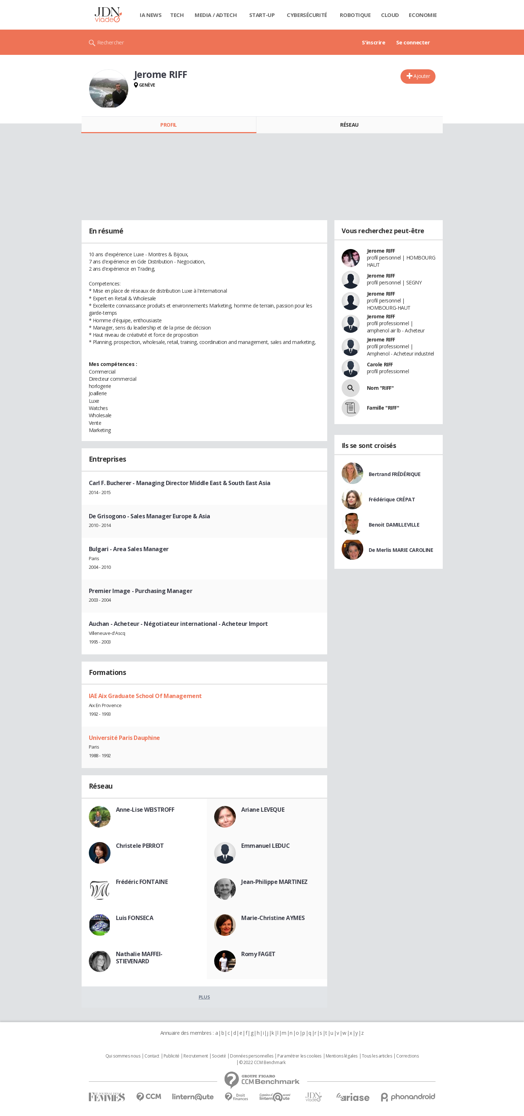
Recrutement (195, 1056)
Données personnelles (251, 1056)
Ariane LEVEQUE (262, 810)
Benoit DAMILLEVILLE (394, 524)
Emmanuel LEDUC (265, 846)
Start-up (262, 14)
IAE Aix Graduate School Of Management (145, 696)
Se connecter (413, 42)
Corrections (407, 1056)
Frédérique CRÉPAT (392, 499)
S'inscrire (373, 42)
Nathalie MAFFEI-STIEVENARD (139, 957)
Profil (168, 124)
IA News (150, 14)
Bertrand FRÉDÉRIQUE (395, 474)
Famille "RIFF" (383, 407)
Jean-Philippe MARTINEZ (274, 882)
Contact (151, 1056)
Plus (204, 997)
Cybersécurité (307, 14)
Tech (176, 14)
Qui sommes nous (122, 1056)
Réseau (349, 124)
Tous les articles (377, 1056)
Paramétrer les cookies (299, 1056)
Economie (423, 14)
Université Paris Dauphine (124, 738)
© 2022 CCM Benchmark (262, 1062)
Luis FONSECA (134, 918)
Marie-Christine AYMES (272, 918)
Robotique (355, 14)
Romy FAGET (258, 954)
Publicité (171, 1056)
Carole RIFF (380, 364)
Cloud (390, 14)
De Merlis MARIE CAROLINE (401, 549)
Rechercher (110, 42)
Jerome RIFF (381, 250)
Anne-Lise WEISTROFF (145, 810)
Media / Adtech (216, 14)
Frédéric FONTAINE (142, 882)
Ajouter (421, 76)
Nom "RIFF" (380, 387)
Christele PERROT (140, 846)
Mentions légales (342, 1056)
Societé (219, 1056)
